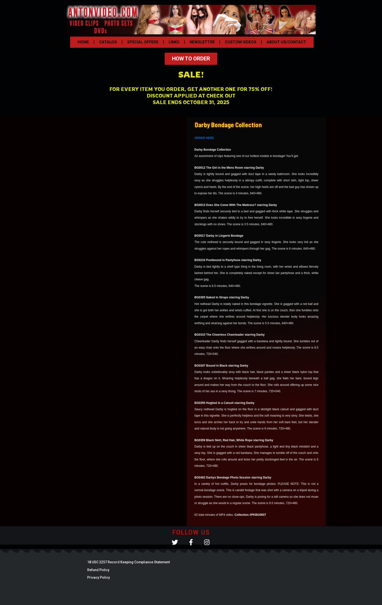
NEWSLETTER (202, 42)
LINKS (174, 42)
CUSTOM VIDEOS (240, 42)
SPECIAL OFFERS (142, 42)
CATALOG (108, 42)
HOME (83, 42)
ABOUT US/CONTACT (286, 42)
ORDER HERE (204, 138)
